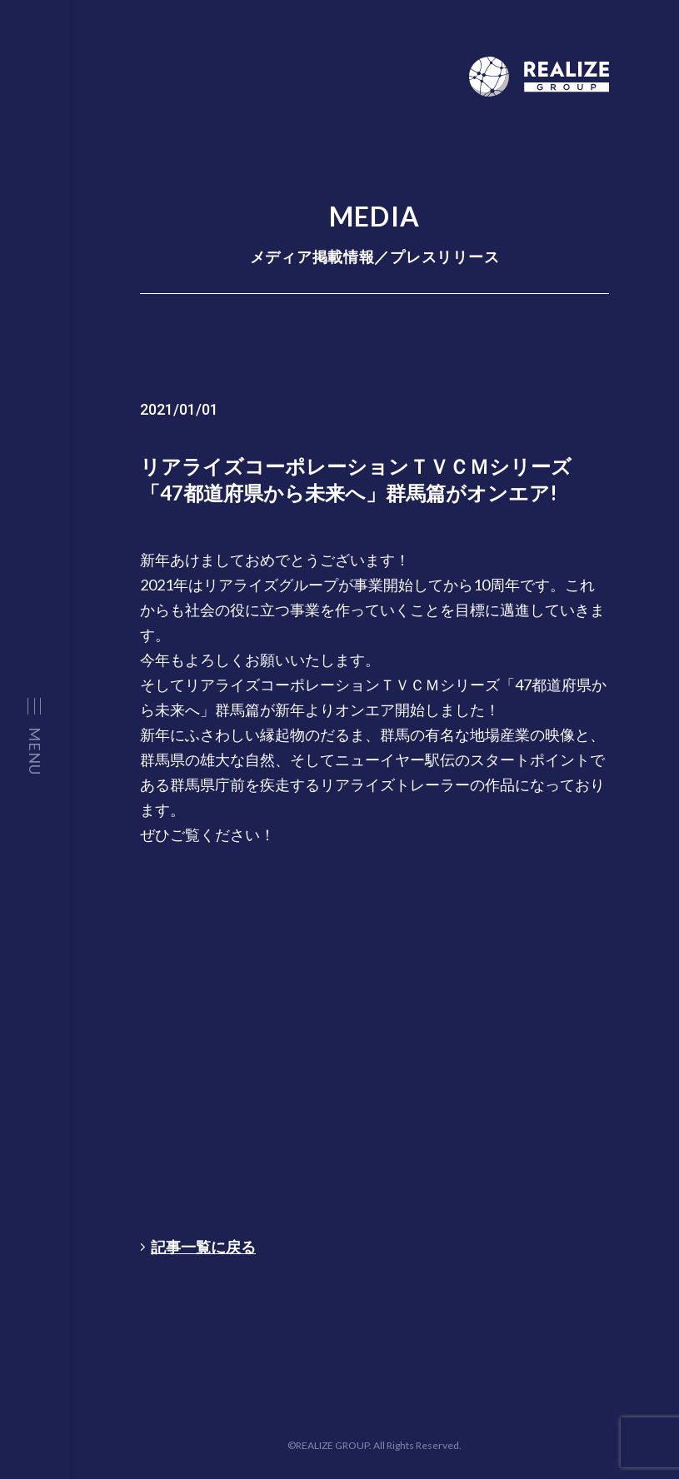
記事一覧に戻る (198, 1246)
